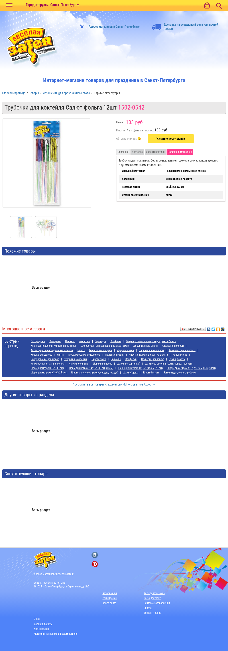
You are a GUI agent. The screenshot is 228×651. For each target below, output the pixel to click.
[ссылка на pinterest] (95, 564)
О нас (37, 618)
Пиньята (70, 341)
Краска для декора (41, 354)
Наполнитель (180, 354)
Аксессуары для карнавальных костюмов (105, 345)
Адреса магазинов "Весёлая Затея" (54, 574)
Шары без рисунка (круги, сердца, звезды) (169, 363)
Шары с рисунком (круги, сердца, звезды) (94, 372)
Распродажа (38, 341)
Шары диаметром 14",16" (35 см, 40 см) (91, 368)
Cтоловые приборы (173, 345)
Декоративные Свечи (145, 345)
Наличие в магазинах (180, 151)
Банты (81, 350)
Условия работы (43, 624)
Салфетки (130, 359)
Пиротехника (99, 359)
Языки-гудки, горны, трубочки (179, 372)
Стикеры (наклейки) (152, 359)
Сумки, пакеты (177, 359)
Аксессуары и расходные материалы (52, 350)
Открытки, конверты (75, 359)
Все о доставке (152, 598)
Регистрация (109, 598)
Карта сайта (109, 603)
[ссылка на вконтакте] (95, 555)
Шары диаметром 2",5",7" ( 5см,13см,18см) (191, 368)
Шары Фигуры (151, 372)
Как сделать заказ (154, 593)
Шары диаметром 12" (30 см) (47, 368)
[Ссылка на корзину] (207, 6)
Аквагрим (84, 341)
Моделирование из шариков (84, 354)
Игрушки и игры (125, 350)
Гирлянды (100, 341)
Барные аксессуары (100, 350)
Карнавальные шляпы (151, 350)
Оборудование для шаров (45, 359)
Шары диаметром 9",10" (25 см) (49, 372)
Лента (60, 354)
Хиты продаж (41, 628)
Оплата (148, 608)
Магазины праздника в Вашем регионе (55, 633)
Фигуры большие (78, 363)
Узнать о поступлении (171, 138)
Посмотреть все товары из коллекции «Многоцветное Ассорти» (114, 384)
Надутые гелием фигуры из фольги (148, 354)
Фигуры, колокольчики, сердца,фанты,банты (151, 341)
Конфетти (115, 341)
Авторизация (109, 593)
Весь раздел (41, 287)
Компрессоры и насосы (182, 350)
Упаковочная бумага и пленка (48, 363)
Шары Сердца (130, 372)
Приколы (116, 359)
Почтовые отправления (157, 603)
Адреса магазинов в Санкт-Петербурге (114, 26)
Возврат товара (152, 612)
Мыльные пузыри (114, 354)
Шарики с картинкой (128, 363)
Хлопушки (55, 341)
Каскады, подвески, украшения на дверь (54, 345)
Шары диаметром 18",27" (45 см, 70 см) (140, 368)
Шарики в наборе (102, 363)
